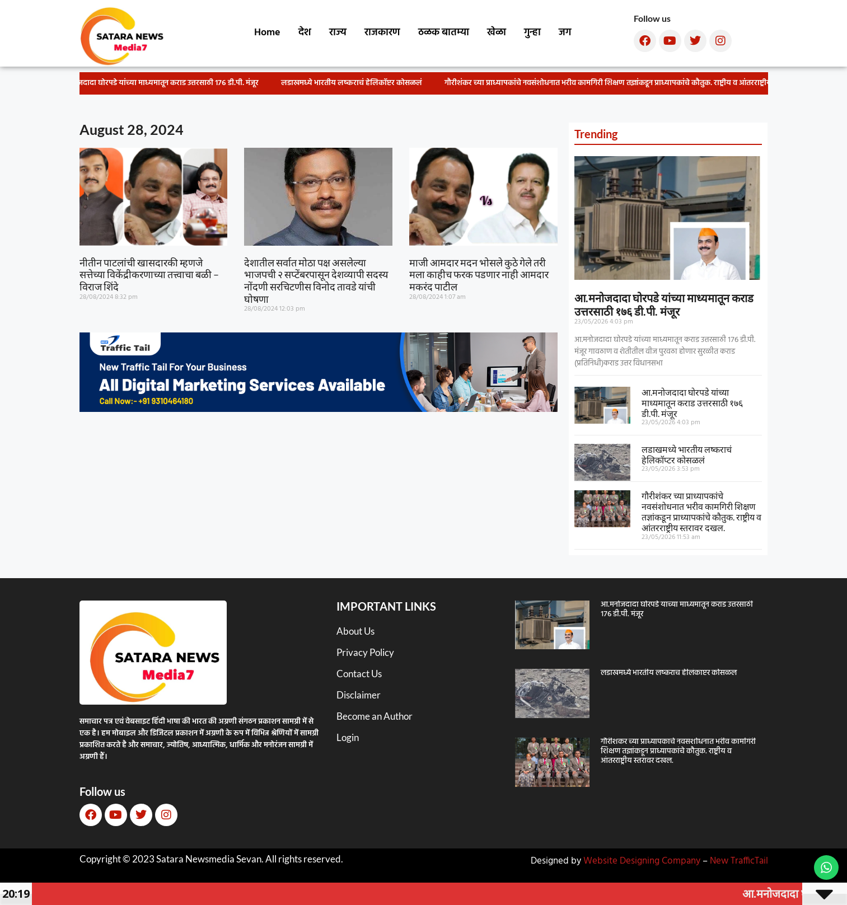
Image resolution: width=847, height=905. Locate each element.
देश (304, 33)
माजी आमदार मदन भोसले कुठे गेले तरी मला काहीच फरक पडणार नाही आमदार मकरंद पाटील (479, 274)
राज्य (338, 33)
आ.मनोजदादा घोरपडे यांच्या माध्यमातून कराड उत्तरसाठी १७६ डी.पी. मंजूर (164, 83)
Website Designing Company (641, 861)
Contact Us (359, 673)
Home (267, 33)
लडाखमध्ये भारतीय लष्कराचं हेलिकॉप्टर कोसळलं (357, 83)
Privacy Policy (365, 652)
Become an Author (374, 716)
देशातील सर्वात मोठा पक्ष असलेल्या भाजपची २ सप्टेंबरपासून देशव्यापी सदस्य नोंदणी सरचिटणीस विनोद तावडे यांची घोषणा (316, 280)
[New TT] (318, 408)
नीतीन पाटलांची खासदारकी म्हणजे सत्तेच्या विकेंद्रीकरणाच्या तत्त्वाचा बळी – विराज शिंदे (149, 274)
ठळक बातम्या (443, 33)
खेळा (496, 33)
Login (347, 737)
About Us (355, 631)
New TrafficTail (739, 861)
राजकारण (382, 33)
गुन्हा (532, 33)
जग (565, 33)
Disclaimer (358, 695)
